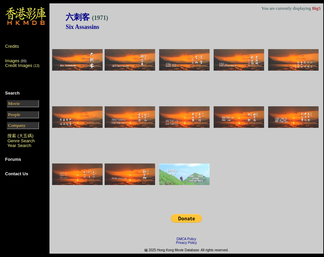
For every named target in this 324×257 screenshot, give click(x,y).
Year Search (19, 145)
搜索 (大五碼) (20, 135)
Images (12, 60)
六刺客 (87, 17)
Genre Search (21, 140)
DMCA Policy (186, 239)
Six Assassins (82, 27)
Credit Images (22, 65)
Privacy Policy (186, 243)
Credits (12, 46)
